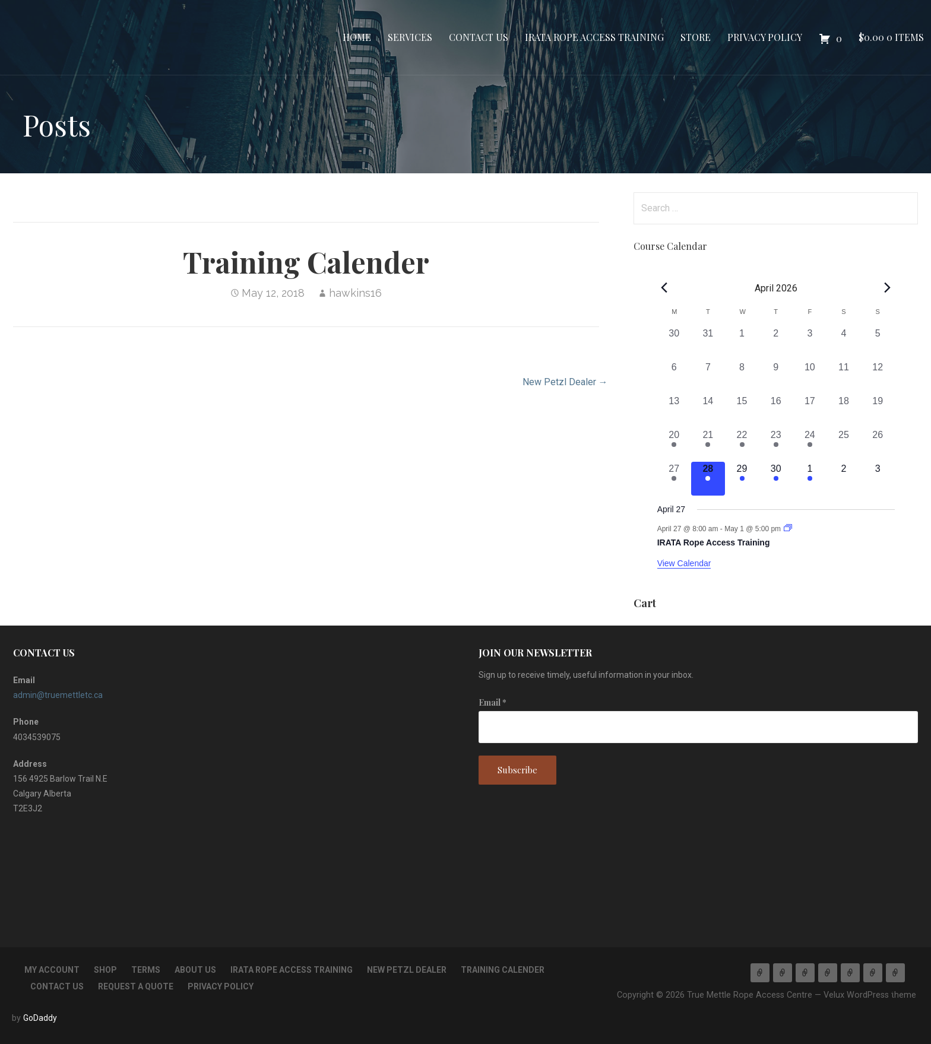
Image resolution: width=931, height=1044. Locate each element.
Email (492, 702)
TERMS (145, 970)
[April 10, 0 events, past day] (809, 377)
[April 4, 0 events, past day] (843, 343)
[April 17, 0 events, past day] (809, 411)
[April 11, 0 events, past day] (843, 377)
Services (410, 37)
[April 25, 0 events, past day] (843, 445)
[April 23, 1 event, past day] (776, 445)
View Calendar (684, 563)
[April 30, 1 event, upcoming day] (776, 479)
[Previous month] (664, 287)
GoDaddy (40, 1018)
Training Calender (502, 970)
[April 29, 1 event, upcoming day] (742, 479)
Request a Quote (135, 986)
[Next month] (888, 287)
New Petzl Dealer (406, 970)
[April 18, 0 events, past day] (843, 411)
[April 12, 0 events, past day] (878, 377)
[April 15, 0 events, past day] (742, 411)
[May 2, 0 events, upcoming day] (843, 479)
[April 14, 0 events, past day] (708, 411)
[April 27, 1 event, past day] (674, 479)
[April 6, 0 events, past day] (674, 377)
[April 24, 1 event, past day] (809, 445)
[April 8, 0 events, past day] (742, 377)
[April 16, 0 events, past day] (776, 411)
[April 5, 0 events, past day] (878, 343)
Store (695, 37)
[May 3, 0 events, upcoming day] (878, 479)
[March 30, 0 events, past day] (674, 343)
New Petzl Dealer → (565, 382)
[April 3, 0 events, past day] (809, 343)
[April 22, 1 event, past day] (742, 445)
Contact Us (478, 37)
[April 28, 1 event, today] (708, 479)
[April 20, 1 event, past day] (674, 445)
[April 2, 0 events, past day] (776, 343)
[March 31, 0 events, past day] (708, 343)
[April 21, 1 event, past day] (708, 445)
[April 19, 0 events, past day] (878, 411)
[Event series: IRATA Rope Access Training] (788, 529)
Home (357, 37)
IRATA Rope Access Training (594, 37)
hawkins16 (355, 293)
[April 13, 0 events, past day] (674, 411)
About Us (195, 970)
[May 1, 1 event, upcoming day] (809, 479)
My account (52, 970)
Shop (105, 970)
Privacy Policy (764, 37)
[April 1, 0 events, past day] (742, 343)
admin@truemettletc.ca (58, 695)
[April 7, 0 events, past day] (708, 377)
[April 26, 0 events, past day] (878, 445)
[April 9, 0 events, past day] (776, 377)
